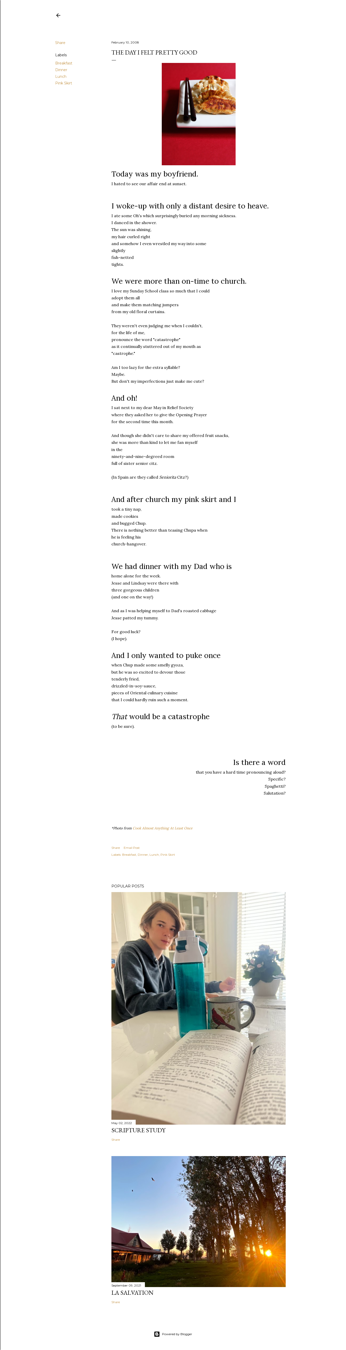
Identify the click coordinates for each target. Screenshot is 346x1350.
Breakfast (63, 63)
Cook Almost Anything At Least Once (162, 828)
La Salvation (132, 1293)
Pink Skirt (63, 83)
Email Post (132, 848)
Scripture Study (138, 1130)
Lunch (60, 76)
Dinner (61, 70)
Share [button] (60, 42)
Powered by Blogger (173, 1334)
